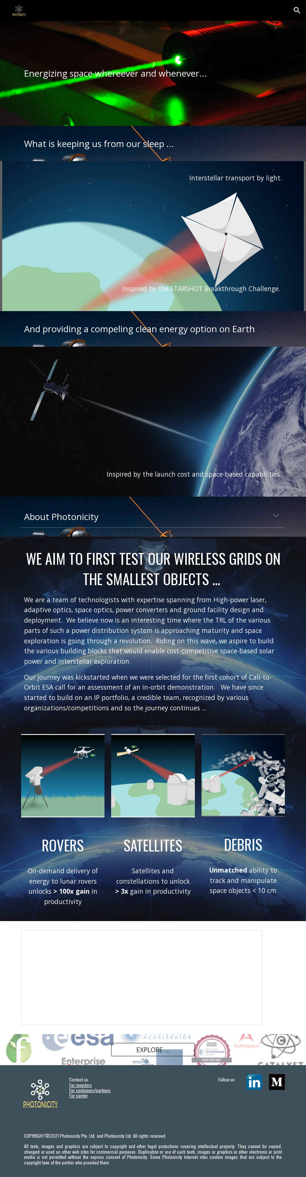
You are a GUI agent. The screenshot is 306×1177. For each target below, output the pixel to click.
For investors (80, 1085)
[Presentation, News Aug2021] (141, 977)
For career (78, 1095)
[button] (297, 10)
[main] (153, 73)
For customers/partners (90, 1090)
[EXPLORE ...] (153, 1049)
